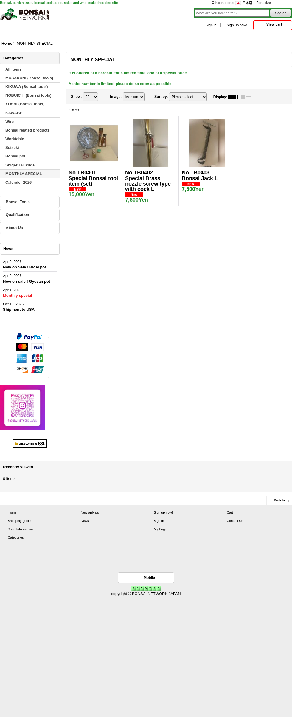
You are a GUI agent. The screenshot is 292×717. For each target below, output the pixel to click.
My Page (160, 529)
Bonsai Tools (18, 202)
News (85, 521)
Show (76, 97)
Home (12, 512)
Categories (16, 537)
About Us (14, 227)
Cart (230, 512)
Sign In (211, 25)
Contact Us (235, 521)
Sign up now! (237, 25)
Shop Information (20, 529)
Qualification (17, 214)
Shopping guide (19, 521)
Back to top (282, 500)
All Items (13, 69)
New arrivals (90, 512)
